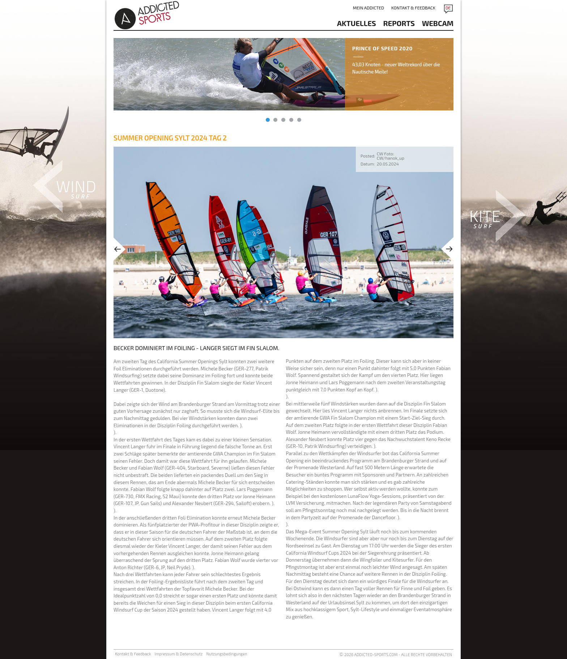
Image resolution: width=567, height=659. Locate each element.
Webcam (437, 23)
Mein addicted (368, 7)
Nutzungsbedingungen (226, 653)
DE (448, 7)
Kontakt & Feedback (413, 7)
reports (399, 23)
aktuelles (356, 23)
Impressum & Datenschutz (179, 653)
